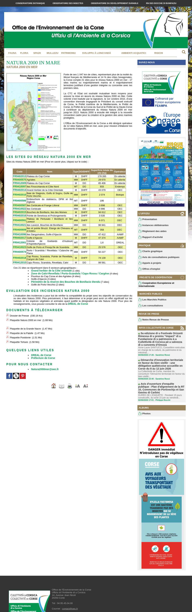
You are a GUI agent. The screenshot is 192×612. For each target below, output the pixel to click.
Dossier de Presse (19, 312)
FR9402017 (19, 235)
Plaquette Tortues (19, 333)
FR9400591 (19, 218)
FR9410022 (19, 207)
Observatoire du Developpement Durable (115, 3)
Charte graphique (149, 252)
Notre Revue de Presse (152, 321)
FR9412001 (19, 240)
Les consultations (150, 307)
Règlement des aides (151, 231)
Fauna (12, 53)
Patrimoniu (68, 53)
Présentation (147, 219)
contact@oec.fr (70, 598)
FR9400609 (19, 228)
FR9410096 (19, 232)
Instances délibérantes (152, 225)
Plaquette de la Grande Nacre (25, 323)
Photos (144, 403)
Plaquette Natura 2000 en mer (25, 315)
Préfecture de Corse (42, 348)
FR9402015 (19, 210)
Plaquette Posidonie (20, 330)
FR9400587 (19, 204)
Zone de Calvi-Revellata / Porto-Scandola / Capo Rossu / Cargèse (67, 270)
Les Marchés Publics (151, 301)
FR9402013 (19, 176)
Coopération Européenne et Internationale (155, 286)
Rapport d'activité (149, 238)
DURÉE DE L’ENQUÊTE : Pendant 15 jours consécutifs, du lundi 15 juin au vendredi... (159, 386)
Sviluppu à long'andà (96, 53)
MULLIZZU (52, 53)
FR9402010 (19, 193)
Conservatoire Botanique (30, 3)
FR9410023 (19, 245)
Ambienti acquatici (133, 53)
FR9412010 (19, 260)
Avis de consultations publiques (157, 258)
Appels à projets (149, 264)
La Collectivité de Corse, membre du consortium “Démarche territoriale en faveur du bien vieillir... (161, 368)
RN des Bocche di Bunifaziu (161, 3)
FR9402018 (19, 255)
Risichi (158, 53)
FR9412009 (19, 182)
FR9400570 (19, 179)
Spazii (37, 53)
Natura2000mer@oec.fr (44, 359)
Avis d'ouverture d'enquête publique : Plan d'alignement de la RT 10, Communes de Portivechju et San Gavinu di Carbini (161, 380)
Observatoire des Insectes (68, 3)
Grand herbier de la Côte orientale (50, 268)
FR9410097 (19, 186)
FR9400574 (19, 249)
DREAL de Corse (77, 300)
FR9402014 (19, 189)
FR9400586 (19, 199)
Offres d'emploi (148, 270)
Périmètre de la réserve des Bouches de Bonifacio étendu (63, 278)
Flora (24, 53)
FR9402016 (19, 214)
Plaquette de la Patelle (21, 326)
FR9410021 (19, 223)
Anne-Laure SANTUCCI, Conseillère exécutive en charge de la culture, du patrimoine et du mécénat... (160, 347)
